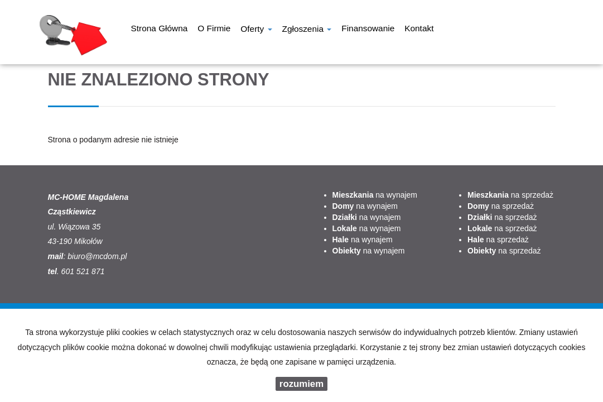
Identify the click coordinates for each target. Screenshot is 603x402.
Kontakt (418, 29)
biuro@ (80, 256)
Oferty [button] (256, 30)
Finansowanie (367, 29)
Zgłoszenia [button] (307, 30)
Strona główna (159, 29)
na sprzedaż (510, 194)
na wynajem (375, 194)
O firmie (213, 29)
